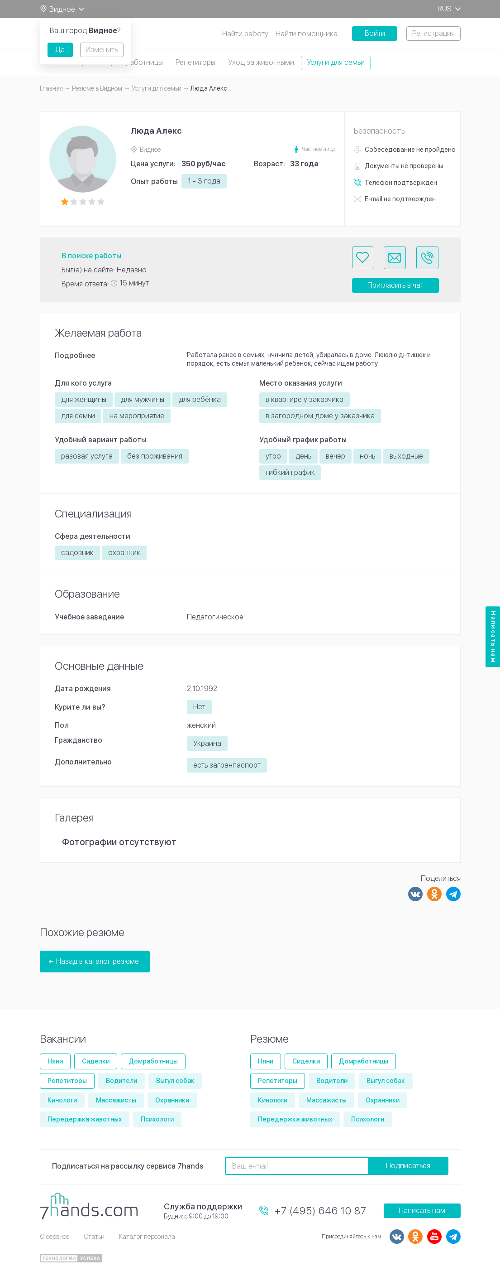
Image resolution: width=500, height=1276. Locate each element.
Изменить (102, 49)
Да (60, 49)
